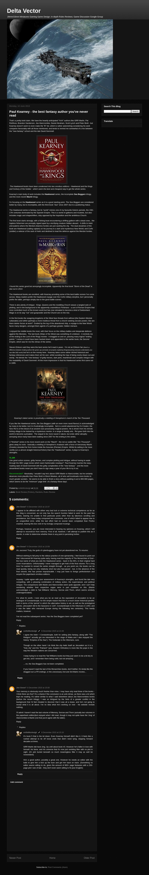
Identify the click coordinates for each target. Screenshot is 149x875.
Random (38, 492)
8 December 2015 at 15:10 (52, 732)
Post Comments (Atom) (58, 867)
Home (52, 858)
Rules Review (49, 492)
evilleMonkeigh (30, 631)
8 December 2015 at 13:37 (38, 507)
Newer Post (15, 858)
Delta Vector (24, 11)
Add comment (16, 782)
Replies (22, 626)
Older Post (89, 858)
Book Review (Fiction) (25, 492)
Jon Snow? (21, 507)
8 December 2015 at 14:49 (52, 631)
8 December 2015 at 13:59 (38, 546)
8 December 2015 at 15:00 (38, 688)
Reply (18, 538)
